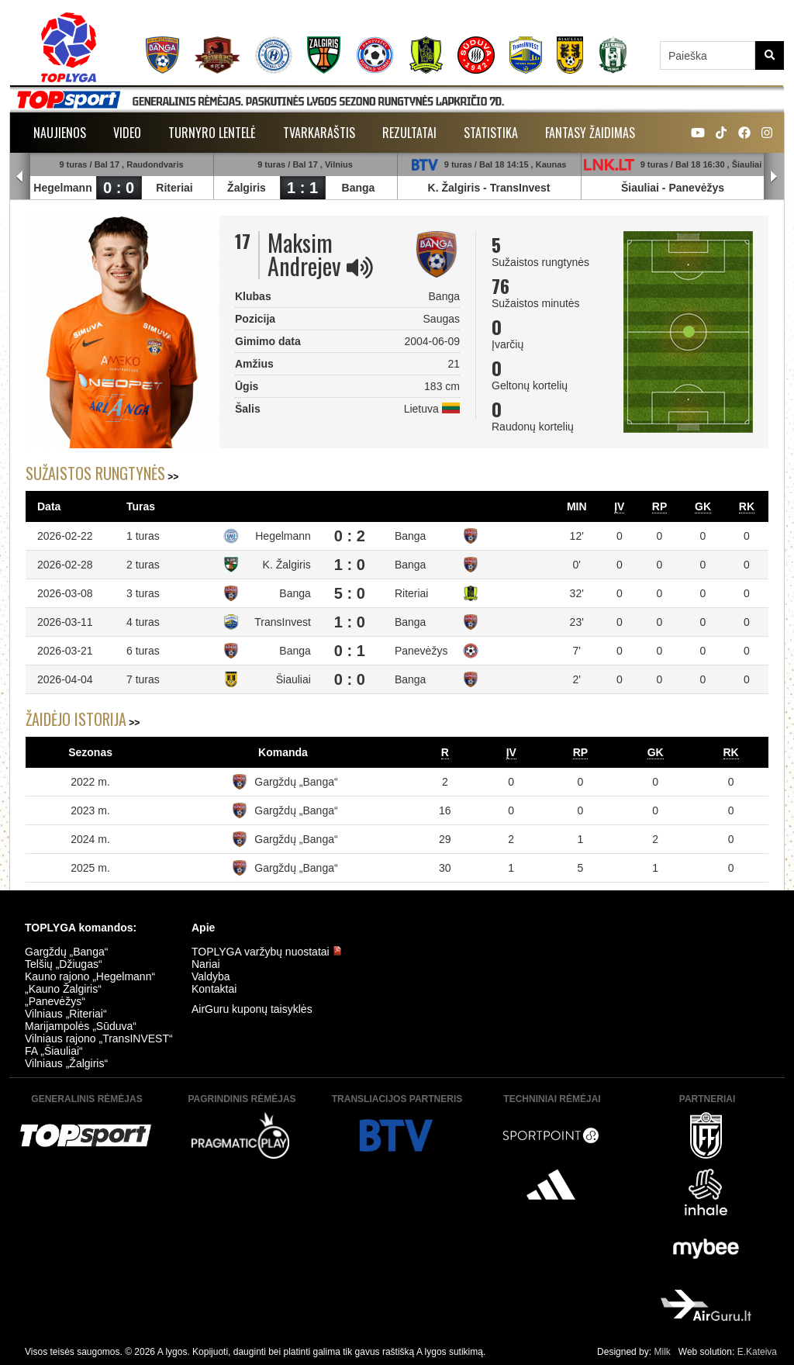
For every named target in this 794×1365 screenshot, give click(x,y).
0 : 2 (349, 535)
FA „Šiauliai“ (54, 1051)
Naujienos (59, 132)
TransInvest (520, 187)
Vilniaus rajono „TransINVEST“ (99, 1038)
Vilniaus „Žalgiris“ (66, 1063)
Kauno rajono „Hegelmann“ (90, 976)
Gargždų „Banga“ (295, 782)
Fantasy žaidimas (590, 132)
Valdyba (211, 976)
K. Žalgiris (454, 187)
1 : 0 (349, 564)
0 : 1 (349, 650)
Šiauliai (640, 187)
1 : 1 (302, 187)
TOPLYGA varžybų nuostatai (267, 951)
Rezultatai (409, 132)
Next (774, 177)
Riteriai (174, 187)
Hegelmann (62, 187)
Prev (20, 177)
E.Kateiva (757, 1351)
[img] (360, 267)
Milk (662, 1351)
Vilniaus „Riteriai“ (66, 1013)
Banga (358, 187)
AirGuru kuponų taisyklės (252, 1009)
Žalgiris (246, 187)
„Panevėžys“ (55, 1001)
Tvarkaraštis (319, 132)
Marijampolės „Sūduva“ (80, 1026)
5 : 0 (349, 593)
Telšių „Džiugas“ (63, 964)
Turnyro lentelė (212, 132)
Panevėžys (696, 187)
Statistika (491, 132)
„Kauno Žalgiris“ (63, 989)
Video (127, 132)
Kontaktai (214, 989)
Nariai (206, 964)
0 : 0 (118, 187)
